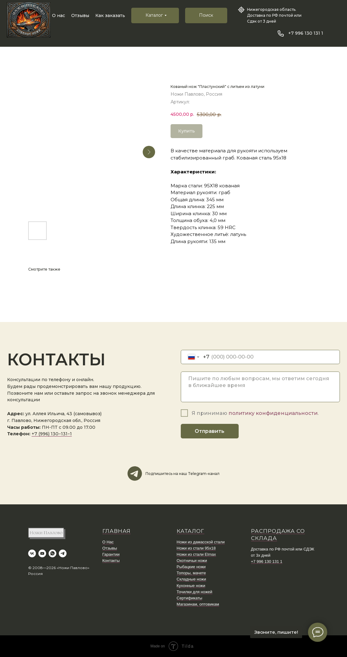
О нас (58, 15)
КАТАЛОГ (190, 531)
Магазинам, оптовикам (198, 604)
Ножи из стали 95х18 (196, 548)
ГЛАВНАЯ (116, 531)
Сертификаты (189, 598)
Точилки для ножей (194, 592)
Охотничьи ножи (192, 560)
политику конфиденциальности (273, 413)
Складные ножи (191, 579)
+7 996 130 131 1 (305, 33)
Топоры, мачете (191, 573)
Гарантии (111, 554)
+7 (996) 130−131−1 (52, 434)
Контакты (111, 560)
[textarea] (260, 387)
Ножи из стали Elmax (196, 554)
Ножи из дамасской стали (201, 542)
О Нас (108, 542)
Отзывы (80, 15)
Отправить (209, 431)
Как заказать (110, 15)
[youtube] (42, 553)
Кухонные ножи (191, 585)
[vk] (32, 553)
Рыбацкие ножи (191, 566)
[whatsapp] (52, 553)
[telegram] (63, 553)
